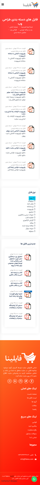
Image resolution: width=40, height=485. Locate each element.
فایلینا (12, 476)
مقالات (34, 405)
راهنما (35, 409)
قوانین (34, 422)
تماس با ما (33, 437)
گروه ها (34, 402)
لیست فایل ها (32, 398)
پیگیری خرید (32, 426)
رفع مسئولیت (32, 430)
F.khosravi (13, 481)
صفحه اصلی (14, 27)
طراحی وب (13, 30)
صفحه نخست (32, 394)
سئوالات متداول (31, 434)
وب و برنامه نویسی (26, 30)
